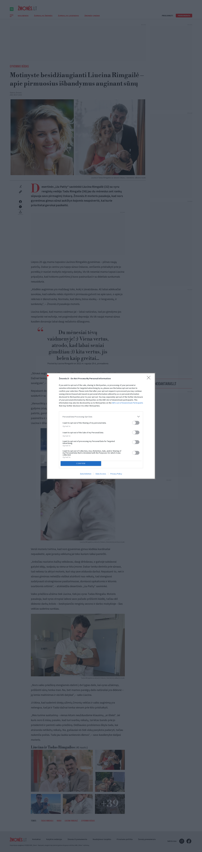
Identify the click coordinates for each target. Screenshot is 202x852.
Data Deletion (85, 454)
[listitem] (101, 436)
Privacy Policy (116, 454)
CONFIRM (81, 443)
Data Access (101, 454)
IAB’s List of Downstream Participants (127, 422)
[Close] (149, 398)
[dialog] (101, 426)
